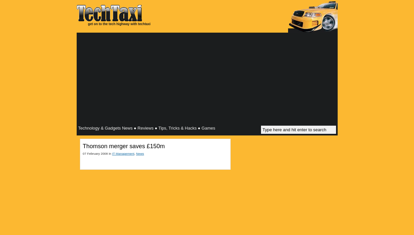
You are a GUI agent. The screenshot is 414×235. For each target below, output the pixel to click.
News (140, 153)
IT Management (123, 153)
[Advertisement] (207, 80)
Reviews (146, 128)
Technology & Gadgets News (105, 128)
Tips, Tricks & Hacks (177, 128)
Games (208, 128)
